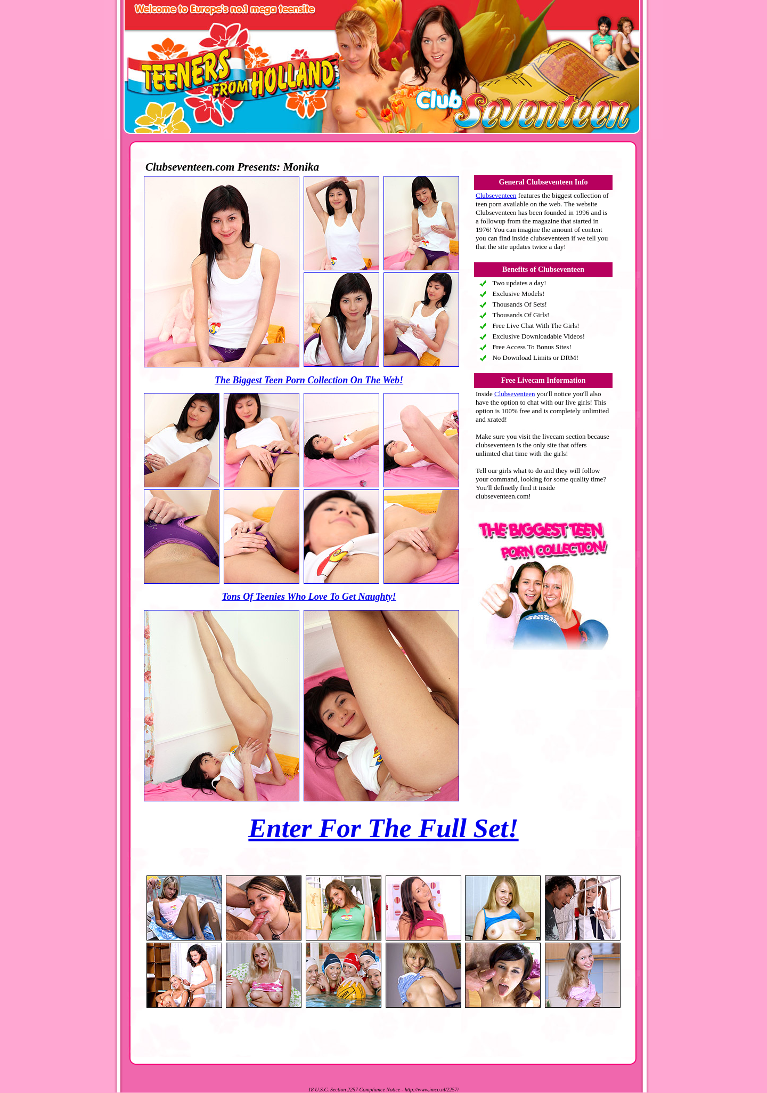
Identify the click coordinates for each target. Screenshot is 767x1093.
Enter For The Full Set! (383, 828)
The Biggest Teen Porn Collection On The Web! (309, 380)
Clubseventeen (496, 195)
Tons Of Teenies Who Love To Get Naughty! (309, 596)
